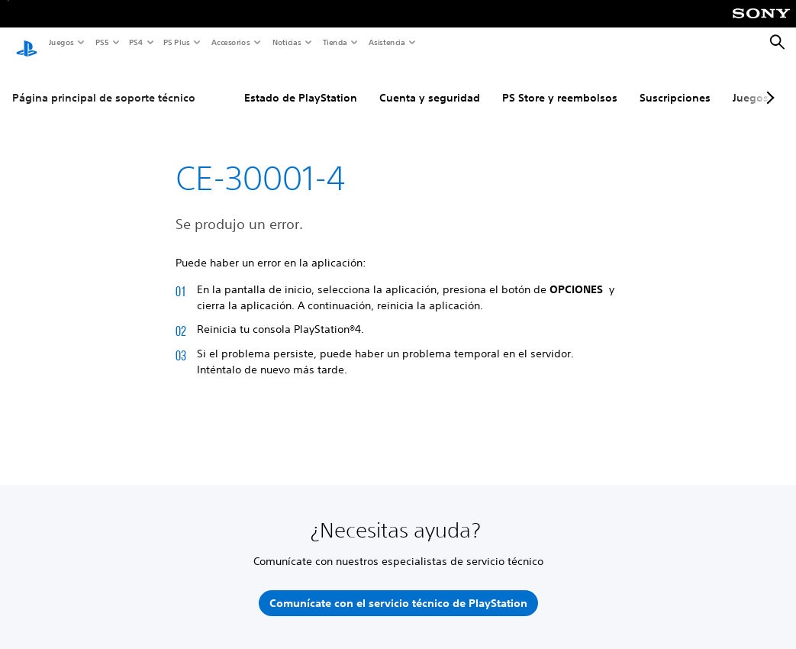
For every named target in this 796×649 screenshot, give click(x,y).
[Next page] (768, 83)
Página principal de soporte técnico (103, 83)
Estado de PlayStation (300, 83)
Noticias (286, 42)
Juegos (60, 42)
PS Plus (176, 42)
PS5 (101, 42)
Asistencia (386, 42)
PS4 (135, 42)
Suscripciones (675, 83)
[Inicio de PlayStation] (27, 42)
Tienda (334, 42)
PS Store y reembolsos (559, 83)
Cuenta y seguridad (429, 83)
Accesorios (230, 42)
